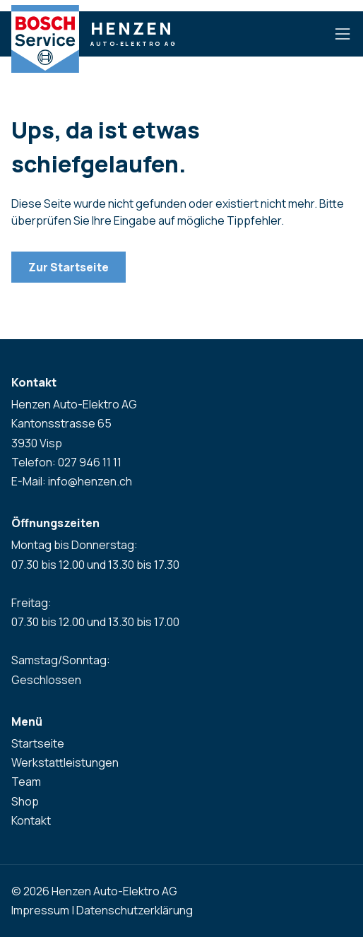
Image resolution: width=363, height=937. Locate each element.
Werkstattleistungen (65, 762)
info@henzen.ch (90, 481)
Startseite (37, 743)
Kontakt (31, 820)
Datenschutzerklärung (134, 910)
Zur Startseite (68, 267)
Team (26, 781)
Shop (25, 801)
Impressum (40, 910)
